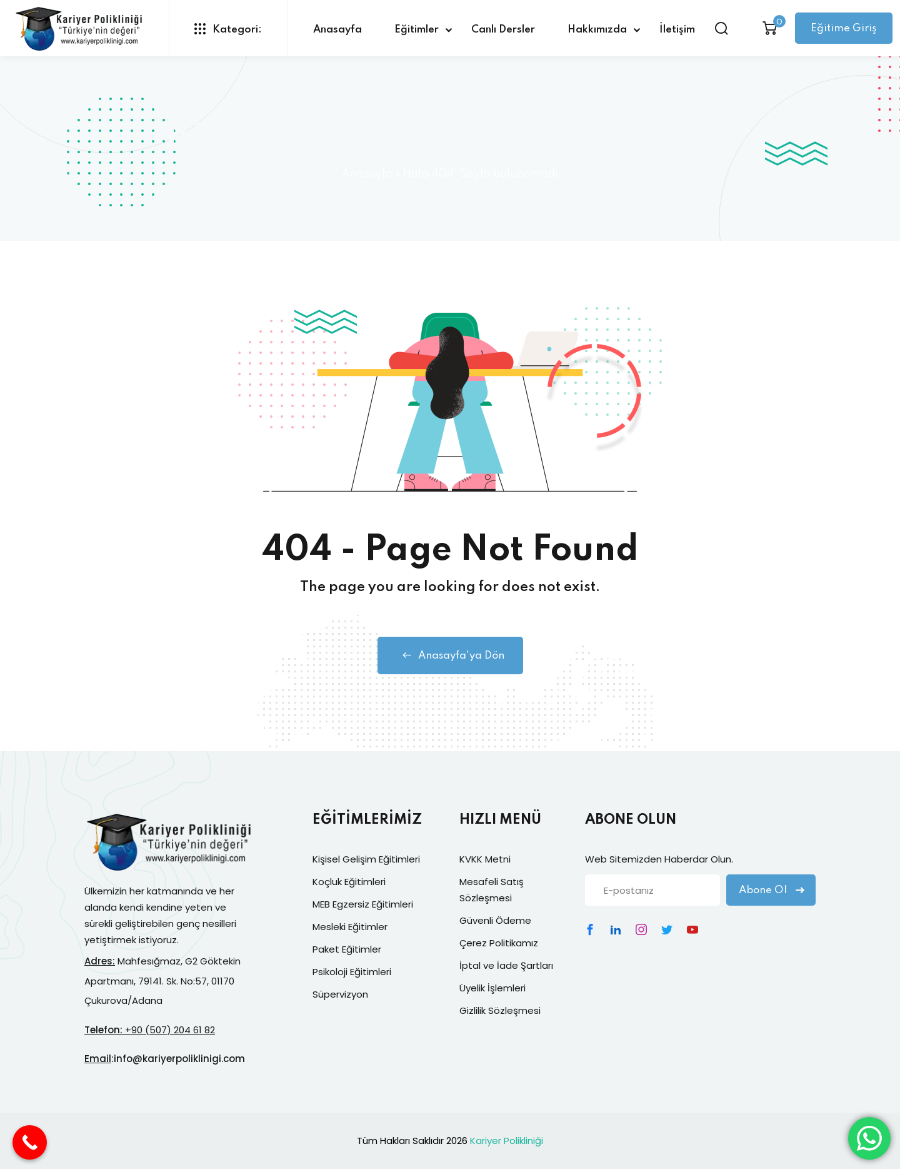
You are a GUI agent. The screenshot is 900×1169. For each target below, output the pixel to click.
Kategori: (228, 29)
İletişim (677, 29)
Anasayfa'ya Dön (450, 655)
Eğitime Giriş (844, 28)
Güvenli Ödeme (495, 920)
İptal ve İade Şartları (506, 965)
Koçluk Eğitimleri (349, 881)
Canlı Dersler (503, 29)
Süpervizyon (340, 994)
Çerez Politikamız (498, 942)
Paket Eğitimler (346, 949)
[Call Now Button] (29, 1142)
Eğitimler (416, 29)
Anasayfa (337, 29)
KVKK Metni (485, 859)
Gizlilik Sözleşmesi (500, 1010)
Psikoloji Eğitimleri (351, 971)
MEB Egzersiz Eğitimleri (362, 904)
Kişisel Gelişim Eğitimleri (366, 859)
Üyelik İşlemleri (492, 987)
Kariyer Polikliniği (506, 1140)
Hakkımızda (597, 29)
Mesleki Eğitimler (350, 926)
